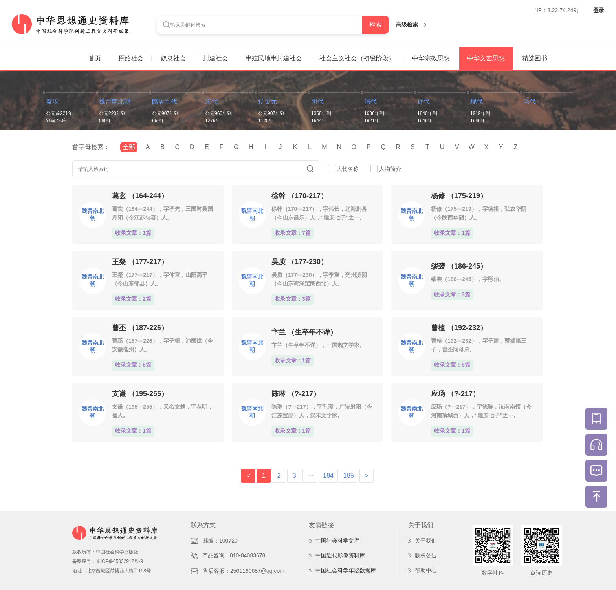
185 (348, 475)
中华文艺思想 (486, 58)
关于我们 (426, 540)
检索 (375, 24)
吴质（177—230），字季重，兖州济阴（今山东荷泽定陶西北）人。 (319, 279)
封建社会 (215, 58)
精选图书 (534, 58)
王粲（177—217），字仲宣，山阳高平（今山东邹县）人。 (159, 279)
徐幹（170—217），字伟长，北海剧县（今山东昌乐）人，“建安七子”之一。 (319, 213)
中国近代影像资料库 (340, 555)
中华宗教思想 (431, 58)
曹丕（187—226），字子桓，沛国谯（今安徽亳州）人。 (162, 345)
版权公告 (426, 555)
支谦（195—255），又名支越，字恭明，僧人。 (162, 411)
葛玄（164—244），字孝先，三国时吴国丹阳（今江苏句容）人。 (162, 213)
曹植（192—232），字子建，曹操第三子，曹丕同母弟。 (478, 345)
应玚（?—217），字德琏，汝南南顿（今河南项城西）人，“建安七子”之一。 (481, 411)
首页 (94, 58)
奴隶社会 (173, 58)
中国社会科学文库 (337, 540)
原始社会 (130, 58)
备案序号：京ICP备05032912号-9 (107, 561)
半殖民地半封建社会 (274, 58)
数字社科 (493, 573)
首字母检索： (91, 147)
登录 (598, 10)
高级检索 (411, 24)
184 (328, 475)
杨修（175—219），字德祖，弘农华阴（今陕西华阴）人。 (478, 213)
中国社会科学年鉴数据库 (345, 570)
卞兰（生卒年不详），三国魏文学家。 (318, 345)
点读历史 (541, 573)
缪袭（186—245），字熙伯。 (467, 279)
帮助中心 (426, 570)
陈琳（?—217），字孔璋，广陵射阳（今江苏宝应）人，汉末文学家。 (321, 411)
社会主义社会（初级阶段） (357, 58)
